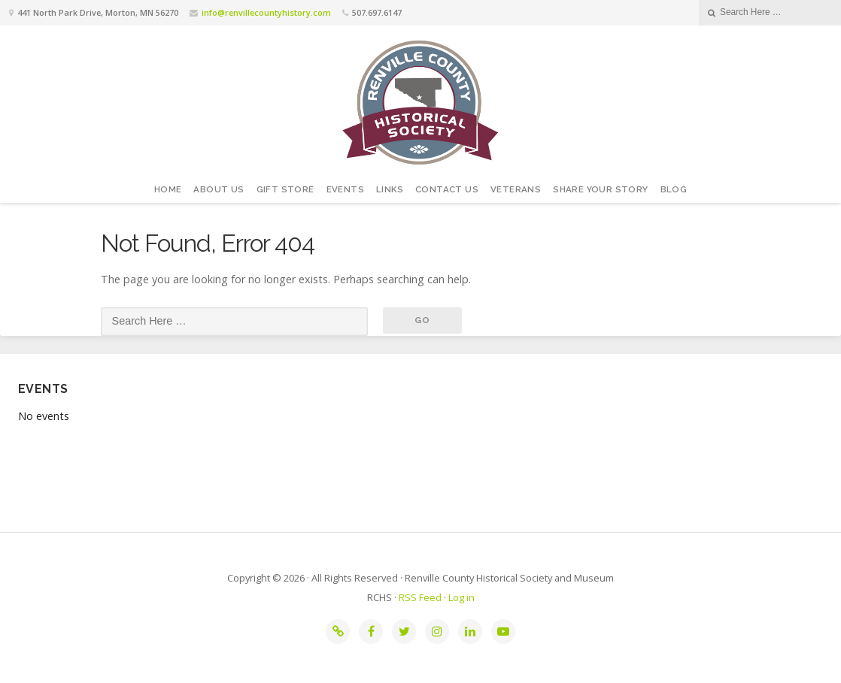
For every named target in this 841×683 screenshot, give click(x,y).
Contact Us (446, 189)
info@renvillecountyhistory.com (266, 12)
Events (345, 189)
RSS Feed (420, 597)
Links (389, 189)
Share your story (600, 189)
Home (168, 189)
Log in (461, 597)
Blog (674, 189)
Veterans (515, 189)
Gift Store (285, 189)
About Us (218, 189)
